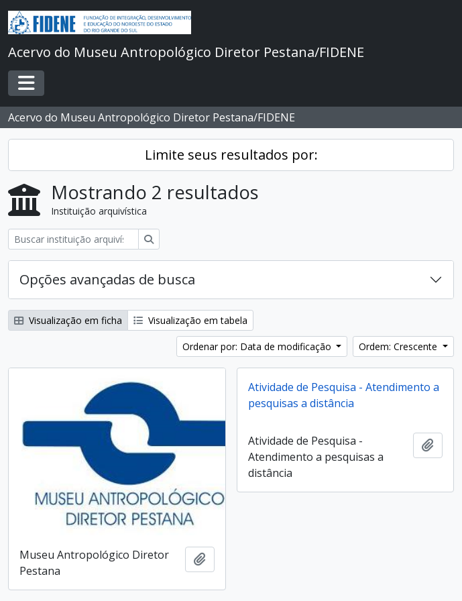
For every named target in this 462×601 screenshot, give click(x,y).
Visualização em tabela (190, 320)
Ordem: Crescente (399, 346)
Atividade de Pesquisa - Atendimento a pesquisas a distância (343, 395)
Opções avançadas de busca (107, 279)
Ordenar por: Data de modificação (258, 346)
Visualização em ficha (68, 320)
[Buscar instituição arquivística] (73, 239)
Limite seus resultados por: (231, 155)
